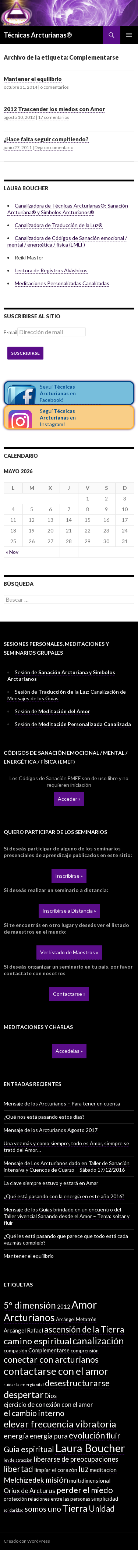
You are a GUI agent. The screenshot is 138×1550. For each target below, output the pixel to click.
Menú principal (129, 35)
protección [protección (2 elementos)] (15, 1499)
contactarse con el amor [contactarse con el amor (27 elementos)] (56, 1371)
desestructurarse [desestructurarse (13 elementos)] (77, 1383)
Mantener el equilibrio (33, 78)
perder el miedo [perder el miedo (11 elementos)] (84, 1490)
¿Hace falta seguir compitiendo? (46, 139)
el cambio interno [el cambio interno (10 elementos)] (34, 1413)
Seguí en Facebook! (58, 393)
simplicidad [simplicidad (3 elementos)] (104, 1498)
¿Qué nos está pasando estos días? (44, 1117)
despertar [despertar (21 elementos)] (23, 1394)
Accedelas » (69, 1051)
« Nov (12, 552)
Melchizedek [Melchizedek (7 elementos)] (24, 1480)
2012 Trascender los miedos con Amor (54, 109)
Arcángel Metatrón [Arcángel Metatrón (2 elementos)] (76, 1319)
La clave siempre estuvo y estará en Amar (51, 1183)
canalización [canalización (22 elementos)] (98, 1340)
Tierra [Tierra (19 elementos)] (75, 1508)
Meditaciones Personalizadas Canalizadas (62, 283)
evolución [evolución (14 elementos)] (87, 1435)
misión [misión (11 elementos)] (56, 1479)
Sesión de (52, 711)
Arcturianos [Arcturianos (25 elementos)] (29, 1317)
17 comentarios (53, 117)
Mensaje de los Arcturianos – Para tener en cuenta (62, 1103)
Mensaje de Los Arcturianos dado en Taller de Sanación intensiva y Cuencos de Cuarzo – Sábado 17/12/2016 (67, 1166)
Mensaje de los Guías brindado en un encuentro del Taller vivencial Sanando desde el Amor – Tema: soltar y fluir (67, 1216)
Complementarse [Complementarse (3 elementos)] (49, 1350)
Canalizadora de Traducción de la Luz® (59, 225)
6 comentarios (54, 87)
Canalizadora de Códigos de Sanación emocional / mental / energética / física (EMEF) (67, 241)
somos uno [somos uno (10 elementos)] (43, 1509)
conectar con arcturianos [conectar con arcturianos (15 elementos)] (51, 1359)
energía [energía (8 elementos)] (16, 1435)
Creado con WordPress (27, 1541)
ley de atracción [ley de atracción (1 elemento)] (18, 1460)
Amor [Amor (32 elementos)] (84, 1304)
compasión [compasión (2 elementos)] (15, 1350)
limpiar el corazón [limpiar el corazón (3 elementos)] (55, 1469)
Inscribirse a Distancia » (69, 910)
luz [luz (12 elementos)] (83, 1469)
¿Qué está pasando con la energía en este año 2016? (64, 1196)
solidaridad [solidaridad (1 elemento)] (14, 1510)
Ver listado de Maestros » (69, 952)
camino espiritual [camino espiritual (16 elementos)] (37, 1340)
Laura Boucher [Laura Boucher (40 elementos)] (90, 1447)
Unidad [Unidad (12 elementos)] (102, 1509)
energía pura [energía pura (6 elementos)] (49, 1436)
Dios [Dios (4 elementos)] (51, 1395)
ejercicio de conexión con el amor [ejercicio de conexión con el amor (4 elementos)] (48, 1404)
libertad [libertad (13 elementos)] (18, 1469)
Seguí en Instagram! (58, 417)
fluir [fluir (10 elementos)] (113, 1435)
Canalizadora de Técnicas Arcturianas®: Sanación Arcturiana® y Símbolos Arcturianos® (67, 208)
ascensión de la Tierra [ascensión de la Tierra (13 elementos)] (84, 1329)
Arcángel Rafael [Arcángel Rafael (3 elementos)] (23, 1330)
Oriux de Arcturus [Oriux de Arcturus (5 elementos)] (29, 1490)
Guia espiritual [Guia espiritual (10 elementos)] (29, 1449)
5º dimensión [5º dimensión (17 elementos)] (30, 1305)
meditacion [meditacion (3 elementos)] (103, 1469)
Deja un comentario (54, 147)
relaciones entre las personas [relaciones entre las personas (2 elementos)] (59, 1499)
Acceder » (69, 799)
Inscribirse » (69, 876)
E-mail (10, 332)
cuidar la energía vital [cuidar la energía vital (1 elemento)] (24, 1384)
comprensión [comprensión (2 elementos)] (85, 1350)
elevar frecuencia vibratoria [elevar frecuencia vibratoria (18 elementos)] (60, 1424)
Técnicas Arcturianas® (38, 35)
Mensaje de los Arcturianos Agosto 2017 (51, 1130)
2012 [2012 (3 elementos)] (63, 1306)
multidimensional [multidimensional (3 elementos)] (89, 1480)
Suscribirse (25, 353)
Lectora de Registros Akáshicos (51, 270)
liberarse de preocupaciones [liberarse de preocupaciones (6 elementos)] (75, 1459)
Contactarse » (69, 994)
